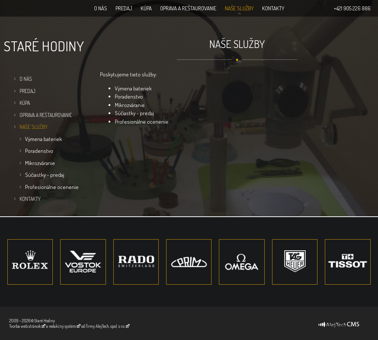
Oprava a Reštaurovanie (188, 8)
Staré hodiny (44, 46)
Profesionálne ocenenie (52, 186)
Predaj (124, 8)
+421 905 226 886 (352, 8)
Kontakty (273, 8)
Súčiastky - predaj (44, 174)
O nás (100, 8)
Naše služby (239, 8)
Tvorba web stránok (25, 326)
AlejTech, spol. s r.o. (110, 326)
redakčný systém (62, 326)
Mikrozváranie (40, 162)
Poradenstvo (39, 150)
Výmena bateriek (43, 138)
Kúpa (146, 8)
